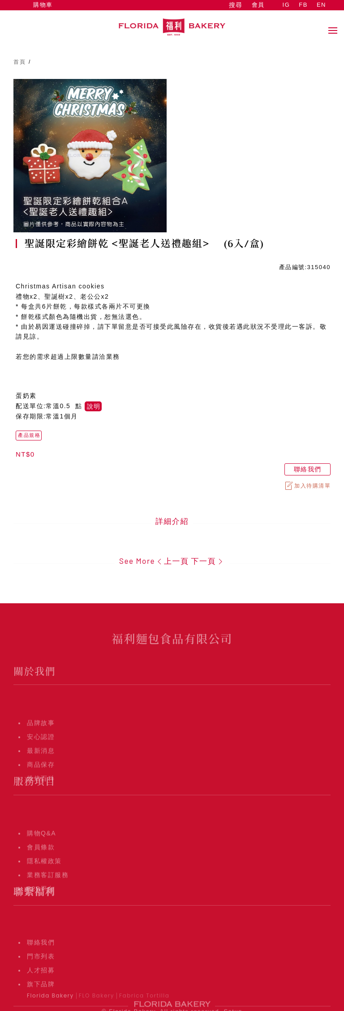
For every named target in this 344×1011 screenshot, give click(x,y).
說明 (93, 406)
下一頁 (208, 560)
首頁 (19, 62)
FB (303, 4)
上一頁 (172, 560)
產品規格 (29, 435)
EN (321, 4)
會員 (258, 4)
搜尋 (235, 4)
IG (286, 4)
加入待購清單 (307, 485)
